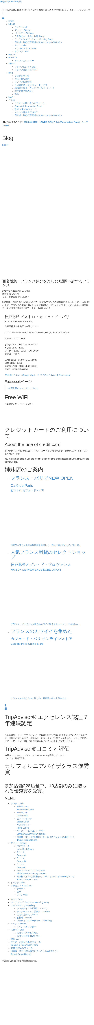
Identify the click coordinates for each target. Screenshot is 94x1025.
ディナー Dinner (18, 843)
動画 (17, 94)
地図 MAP (15, 939)
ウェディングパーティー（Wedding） (35, 920)
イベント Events (18, 923)
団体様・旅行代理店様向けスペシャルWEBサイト (38, 42)
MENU (11, 24)
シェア (85, 122)
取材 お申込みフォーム (26, 109)
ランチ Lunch (17, 803)
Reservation (63, 375)
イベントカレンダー (24, 60)
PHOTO (12, 54)
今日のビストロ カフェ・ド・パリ (31, 85)
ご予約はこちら (46, 375)
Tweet (6, 125)
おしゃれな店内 (22, 79)
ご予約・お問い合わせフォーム (29, 103)
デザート (21, 888)
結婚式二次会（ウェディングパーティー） (35, 88)
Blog (10, 73)
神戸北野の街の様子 (24, 91)
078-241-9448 (30, 122)
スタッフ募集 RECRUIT (26, 69)
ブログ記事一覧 (22, 76)
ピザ (19, 891)
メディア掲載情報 (23, 82)
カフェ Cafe (16, 899)
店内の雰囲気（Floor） (28, 914)
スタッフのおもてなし (25, 66)
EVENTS (12, 57)
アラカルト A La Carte (21, 885)
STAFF (11, 63)
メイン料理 (22, 895)
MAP (10, 97)
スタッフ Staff (17, 930)
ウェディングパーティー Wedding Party (30, 902)
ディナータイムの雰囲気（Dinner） (34, 911)
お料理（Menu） (25, 917)
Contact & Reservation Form (28, 106)
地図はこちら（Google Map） (20, 375)
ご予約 (11, 100)
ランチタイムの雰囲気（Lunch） (32, 908)
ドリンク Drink (18, 882)
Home (11, 21)
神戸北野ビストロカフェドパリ (23, 388)
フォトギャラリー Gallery (23, 905)
